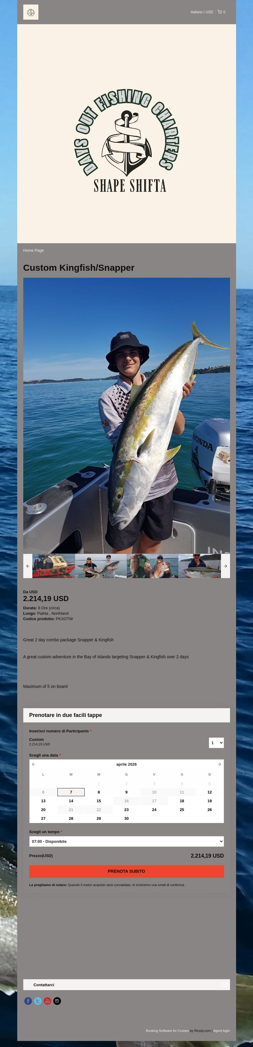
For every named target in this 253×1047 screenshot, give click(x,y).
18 (182, 801)
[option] (49, 566)
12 (209, 792)
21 (71, 809)
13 (43, 801)
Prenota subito (126, 871)
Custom (111, 742)
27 (43, 818)
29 (99, 818)
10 (154, 792)
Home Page (33, 250)
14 (71, 801)
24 (154, 809)
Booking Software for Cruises (168, 1030)
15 (99, 801)
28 (71, 818)
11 (182, 792)
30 (126, 818)
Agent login (221, 1030)
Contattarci (44, 985)
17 (154, 801)
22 (99, 809)
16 (126, 801)
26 (209, 809)
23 (126, 809)
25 (182, 809)
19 (209, 801)
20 (43, 809)
